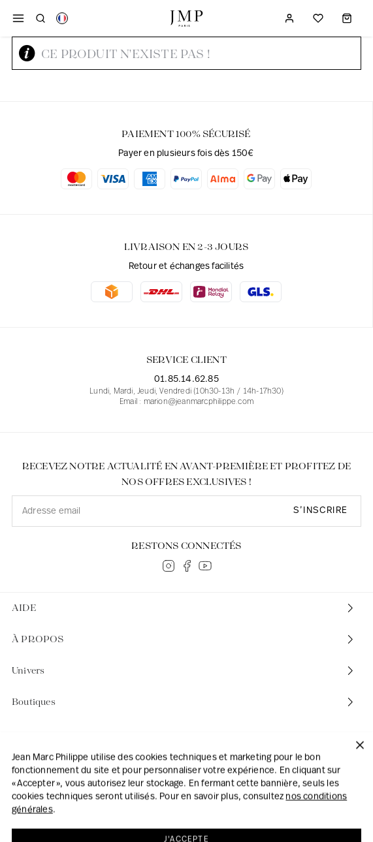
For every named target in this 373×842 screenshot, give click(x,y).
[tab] (186, 608)
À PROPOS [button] (184, 639)
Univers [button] (184, 670)
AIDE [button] (184, 608)
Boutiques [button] (184, 702)
